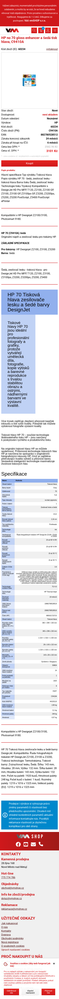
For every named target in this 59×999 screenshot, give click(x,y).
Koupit (29, 163)
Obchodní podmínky (12, 938)
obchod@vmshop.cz (12, 887)
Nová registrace (10, 942)
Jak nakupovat (9, 923)
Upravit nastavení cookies (15, 949)
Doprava (6, 934)
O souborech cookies (12, 945)
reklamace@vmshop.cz (14, 908)
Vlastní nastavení (30, 992)
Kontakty (6, 930)
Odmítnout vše (11, 992)
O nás (4, 927)
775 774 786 (8, 877)
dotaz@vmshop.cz (11, 898)
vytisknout (52, 49)
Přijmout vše (48, 992)
